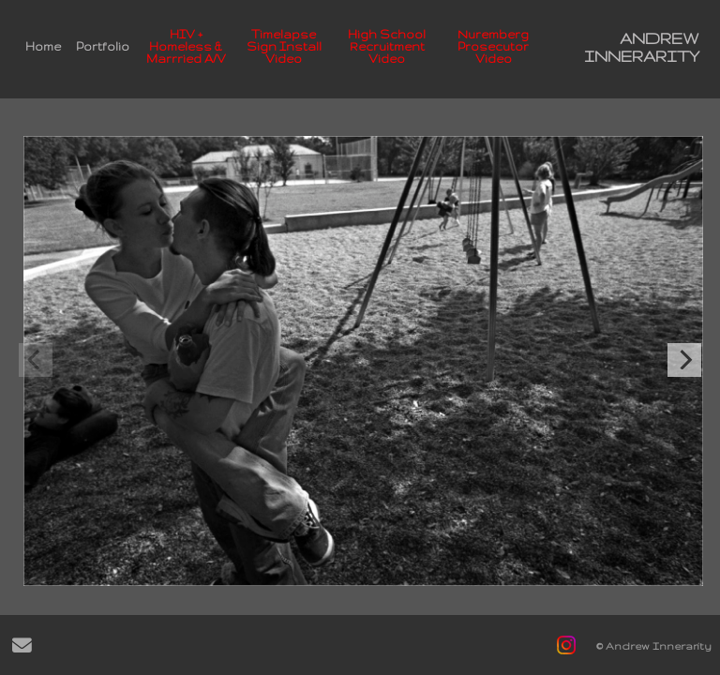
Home (43, 46)
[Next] (684, 360)
